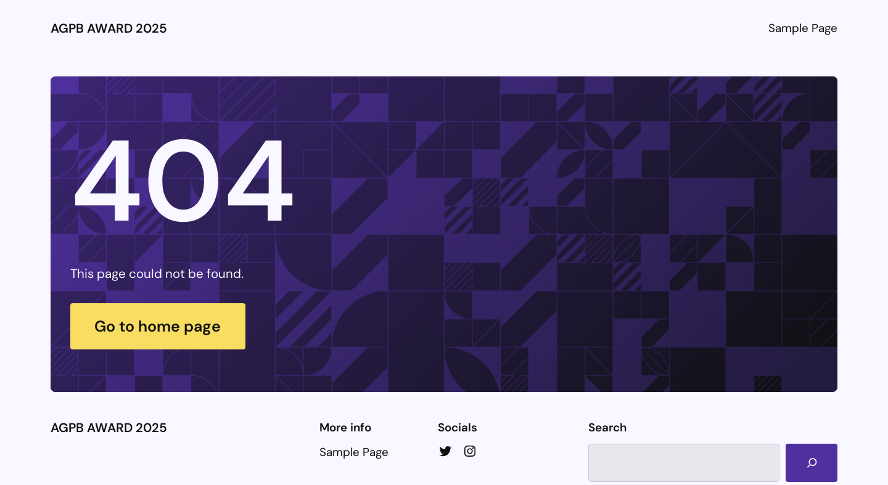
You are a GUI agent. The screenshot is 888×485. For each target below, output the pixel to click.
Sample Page (802, 28)
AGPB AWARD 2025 (109, 28)
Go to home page (157, 326)
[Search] (811, 463)
